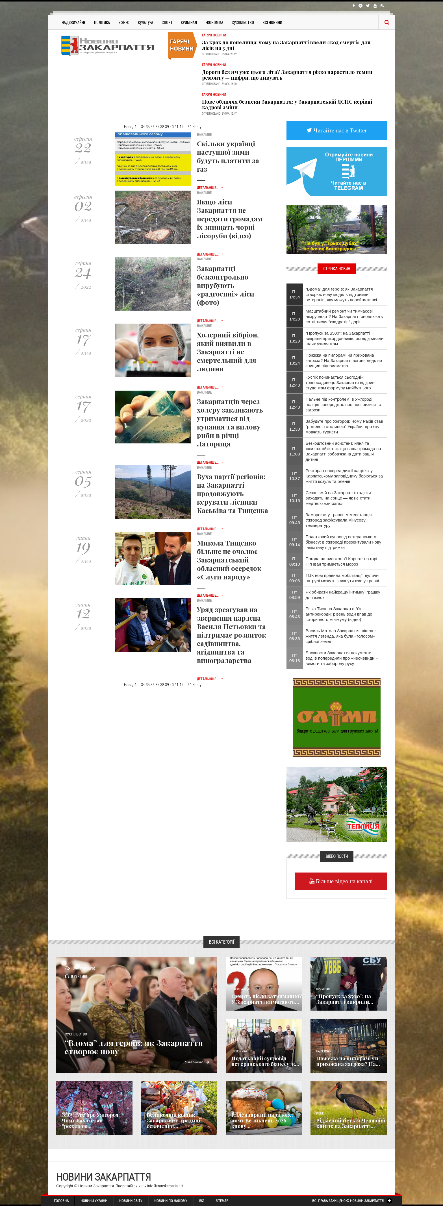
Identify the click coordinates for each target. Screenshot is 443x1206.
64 (190, 127)
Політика (102, 22)
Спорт (167, 22)
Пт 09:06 (294, 578)
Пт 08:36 (294, 636)
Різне (319, 1113)
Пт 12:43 (294, 404)
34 (143, 127)
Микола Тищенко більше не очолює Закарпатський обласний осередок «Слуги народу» (229, 559)
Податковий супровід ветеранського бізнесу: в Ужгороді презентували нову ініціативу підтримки (343, 542)
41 (177, 127)
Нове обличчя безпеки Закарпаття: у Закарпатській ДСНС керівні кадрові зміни (287, 104)
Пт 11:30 (294, 426)
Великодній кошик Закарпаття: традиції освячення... (174, 1120)
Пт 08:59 (294, 595)
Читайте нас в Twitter (339, 130)
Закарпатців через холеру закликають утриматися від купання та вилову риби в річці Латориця (230, 422)
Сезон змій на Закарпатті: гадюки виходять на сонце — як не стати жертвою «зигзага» (338, 498)
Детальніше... (210, 188)
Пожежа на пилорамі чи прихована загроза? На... (348, 1061)
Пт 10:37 (294, 476)
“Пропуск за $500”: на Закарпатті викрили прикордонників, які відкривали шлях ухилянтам (345, 338)
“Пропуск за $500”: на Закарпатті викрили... (344, 999)
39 (167, 127)
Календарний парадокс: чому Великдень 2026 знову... (262, 1120)
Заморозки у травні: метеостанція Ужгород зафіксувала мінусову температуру (339, 520)
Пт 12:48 (294, 382)
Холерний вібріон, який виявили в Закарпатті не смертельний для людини (228, 351)
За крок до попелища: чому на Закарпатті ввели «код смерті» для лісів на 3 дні (286, 45)
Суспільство (243, 22)
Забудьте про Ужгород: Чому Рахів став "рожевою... (91, 1120)
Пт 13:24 (294, 360)
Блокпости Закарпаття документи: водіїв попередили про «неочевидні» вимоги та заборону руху (342, 658)
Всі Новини (272, 22)
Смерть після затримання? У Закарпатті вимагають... (266, 999)
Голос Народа (240, 989)
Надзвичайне (74, 22)
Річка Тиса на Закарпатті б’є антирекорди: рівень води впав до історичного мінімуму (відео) (339, 614)
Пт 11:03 (294, 451)
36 (153, 127)
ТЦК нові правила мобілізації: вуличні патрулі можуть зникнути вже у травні (342, 578)
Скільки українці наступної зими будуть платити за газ (228, 156)
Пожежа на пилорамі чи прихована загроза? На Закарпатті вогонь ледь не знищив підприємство (344, 360)
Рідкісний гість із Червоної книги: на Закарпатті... (350, 1123)
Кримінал (189, 22)
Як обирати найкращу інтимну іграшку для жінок (343, 595)
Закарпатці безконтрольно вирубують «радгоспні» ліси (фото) (225, 285)
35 (148, 127)
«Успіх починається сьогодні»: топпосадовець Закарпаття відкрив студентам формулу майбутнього (340, 382)
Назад (129, 127)
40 (172, 127)
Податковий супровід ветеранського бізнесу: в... (265, 1061)
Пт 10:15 (294, 498)
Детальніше (196, 1061)
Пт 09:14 (294, 542)
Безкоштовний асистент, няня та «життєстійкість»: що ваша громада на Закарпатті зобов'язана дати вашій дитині (343, 451)
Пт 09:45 (294, 520)
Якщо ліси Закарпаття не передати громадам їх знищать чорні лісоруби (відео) (229, 218)
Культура (145, 22)
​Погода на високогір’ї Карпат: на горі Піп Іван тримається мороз (341, 561)
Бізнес (123, 22)
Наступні (199, 127)
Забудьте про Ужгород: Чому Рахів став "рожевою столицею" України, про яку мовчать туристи (344, 426)
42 (181, 127)
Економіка (214, 22)
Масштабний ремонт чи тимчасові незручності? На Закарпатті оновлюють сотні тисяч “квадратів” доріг (344, 316)
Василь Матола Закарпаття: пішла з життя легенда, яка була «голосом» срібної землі (341, 636)
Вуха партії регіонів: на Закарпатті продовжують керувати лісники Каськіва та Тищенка (232, 493)
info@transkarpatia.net (165, 1186)
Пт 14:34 (294, 294)
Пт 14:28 (294, 316)
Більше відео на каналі (343, 881)
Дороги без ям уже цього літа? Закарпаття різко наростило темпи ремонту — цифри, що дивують (287, 75)
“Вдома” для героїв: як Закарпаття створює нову (137, 1047)
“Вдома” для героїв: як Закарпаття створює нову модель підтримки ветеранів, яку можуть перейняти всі (341, 294)
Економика (239, 1051)
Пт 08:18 (294, 658)
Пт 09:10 (294, 561)
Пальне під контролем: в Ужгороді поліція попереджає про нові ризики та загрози (343, 404)
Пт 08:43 (294, 614)
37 (157, 127)
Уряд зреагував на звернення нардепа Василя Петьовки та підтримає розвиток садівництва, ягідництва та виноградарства (231, 635)
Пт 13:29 (294, 338)
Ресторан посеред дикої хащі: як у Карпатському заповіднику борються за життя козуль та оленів (344, 476)
